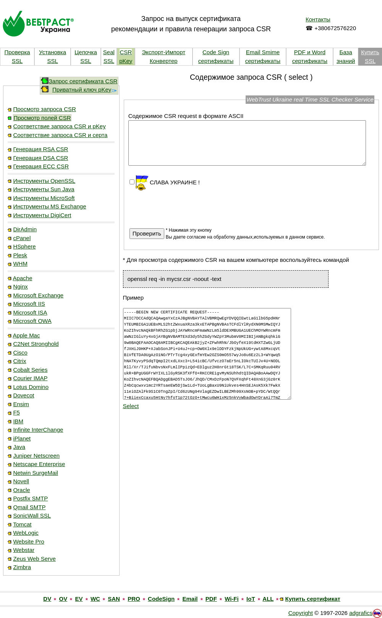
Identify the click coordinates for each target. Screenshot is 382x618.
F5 (16, 412)
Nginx (20, 286)
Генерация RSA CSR (40, 149)
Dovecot (23, 395)
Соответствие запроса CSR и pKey (59, 126)
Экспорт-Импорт (163, 52)
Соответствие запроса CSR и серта (60, 135)
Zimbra (22, 567)
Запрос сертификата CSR (83, 81)
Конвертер (164, 61)
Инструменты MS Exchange (49, 206)
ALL (268, 598)
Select (131, 406)
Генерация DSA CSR (40, 158)
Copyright (300, 613)
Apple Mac (26, 335)
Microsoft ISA (30, 312)
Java (19, 447)
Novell (21, 481)
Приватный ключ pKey (84, 89)
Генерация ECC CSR (41, 166)
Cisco (20, 352)
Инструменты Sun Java (43, 189)
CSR (126, 52)
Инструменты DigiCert (42, 215)
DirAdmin (25, 229)
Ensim (21, 404)
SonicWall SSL (32, 515)
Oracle (21, 490)
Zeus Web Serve (34, 558)
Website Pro (28, 541)
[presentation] (187, 206)
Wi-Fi (232, 598)
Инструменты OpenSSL (44, 180)
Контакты (318, 19)
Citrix (19, 361)
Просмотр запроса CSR (44, 109)
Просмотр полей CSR (42, 118)
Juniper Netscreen (36, 455)
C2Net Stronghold (35, 343)
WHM (20, 263)
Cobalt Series (30, 369)
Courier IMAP (30, 378)
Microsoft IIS (29, 303)
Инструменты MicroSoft (43, 198)
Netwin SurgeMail (35, 473)
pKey (125, 61)
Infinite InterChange (38, 429)
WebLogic (25, 532)
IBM (18, 421)
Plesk (20, 255)
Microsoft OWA (32, 321)
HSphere (24, 246)
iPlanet (22, 438)
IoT (250, 598)
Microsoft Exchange (38, 295)
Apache (22, 278)
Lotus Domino (31, 387)
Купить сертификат (312, 598)
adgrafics (360, 613)
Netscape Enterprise (39, 464)
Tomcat (22, 524)
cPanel (22, 238)
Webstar (23, 550)
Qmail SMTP (29, 507)
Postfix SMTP (30, 498)
